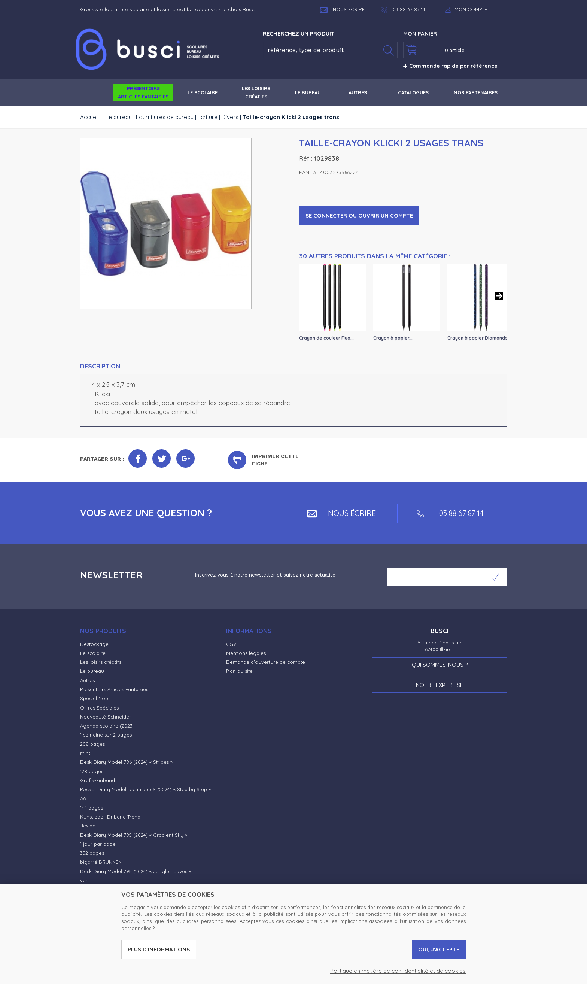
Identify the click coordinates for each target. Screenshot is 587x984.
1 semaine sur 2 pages (106, 735)
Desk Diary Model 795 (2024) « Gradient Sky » (133, 835)
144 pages (91, 808)
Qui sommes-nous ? (440, 664)
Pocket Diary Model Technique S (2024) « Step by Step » (145, 789)
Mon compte (470, 9)
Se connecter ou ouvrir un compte (359, 215)
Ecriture (208, 117)
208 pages (92, 744)
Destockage (94, 644)
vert (84, 880)
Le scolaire (93, 653)
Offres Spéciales (99, 708)
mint (85, 753)
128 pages (91, 771)
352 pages (92, 853)
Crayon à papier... (393, 338)
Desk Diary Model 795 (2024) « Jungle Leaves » (135, 871)
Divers (230, 117)
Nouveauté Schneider (105, 717)
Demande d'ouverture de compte (265, 662)
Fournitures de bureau (165, 117)
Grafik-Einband (97, 780)
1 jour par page (98, 844)
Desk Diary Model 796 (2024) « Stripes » (126, 762)
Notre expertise (439, 685)
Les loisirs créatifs (100, 662)
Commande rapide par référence (450, 66)
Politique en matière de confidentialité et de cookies (398, 970)
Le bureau (119, 117)
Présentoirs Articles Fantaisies (114, 689)
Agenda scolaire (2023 (106, 726)
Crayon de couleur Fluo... (326, 338)
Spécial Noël (94, 698)
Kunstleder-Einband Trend (110, 817)
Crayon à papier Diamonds (477, 338)
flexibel (88, 826)
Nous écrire (342, 9)
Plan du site (239, 671)
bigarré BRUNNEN (101, 862)
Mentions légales (246, 653)
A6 (83, 798)
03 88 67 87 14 (450, 513)
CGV (231, 644)
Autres (87, 680)
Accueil (89, 117)
